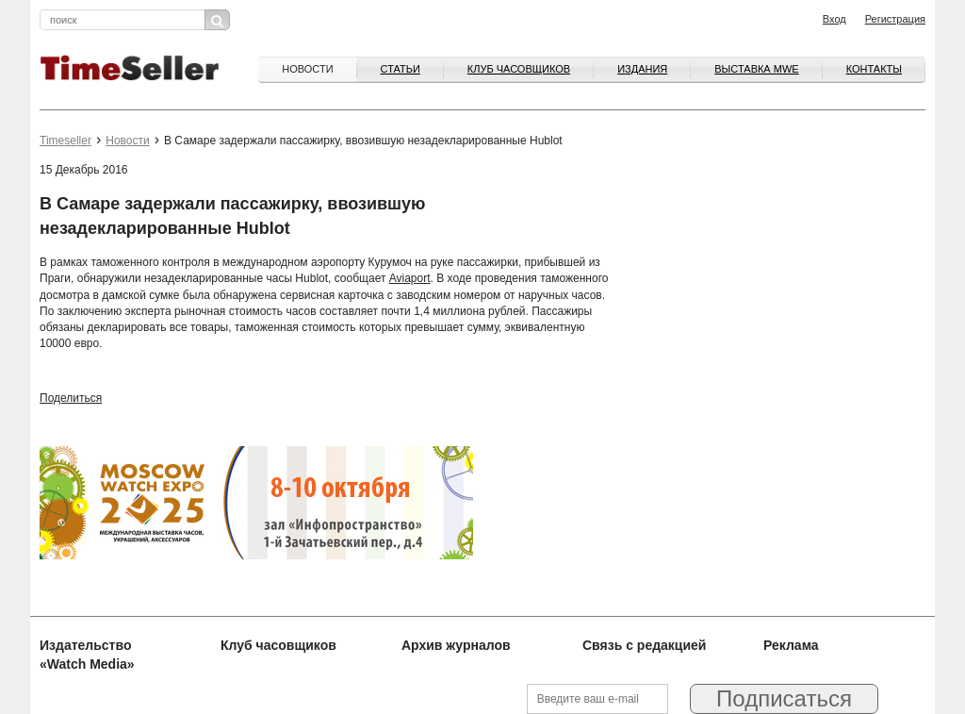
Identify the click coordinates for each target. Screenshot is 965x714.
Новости (307, 69)
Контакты (874, 69)
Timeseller (65, 140)
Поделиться (71, 398)
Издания (642, 69)
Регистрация (895, 19)
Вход (834, 19)
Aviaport (410, 278)
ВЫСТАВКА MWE (756, 69)
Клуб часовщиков (518, 69)
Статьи (400, 69)
